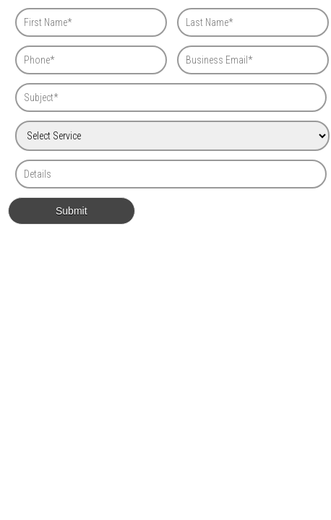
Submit (71, 211)
